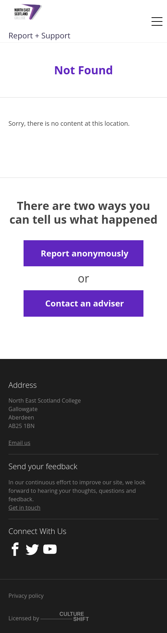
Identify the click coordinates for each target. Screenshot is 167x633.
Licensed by (48, 618)
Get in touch (24, 507)
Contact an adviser (84, 303)
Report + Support (39, 35)
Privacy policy (26, 596)
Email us (19, 443)
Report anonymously (84, 253)
